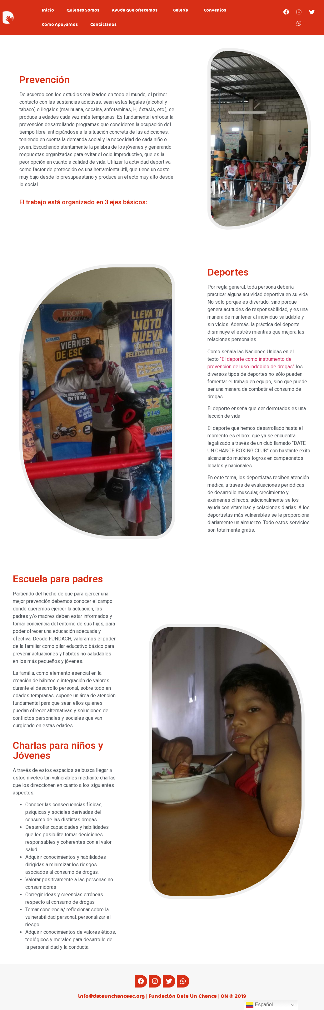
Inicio (48, 10)
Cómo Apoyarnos (60, 24)
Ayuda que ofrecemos (136, 10)
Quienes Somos (83, 10)
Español (259, 1005)
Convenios (215, 10)
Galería (182, 10)
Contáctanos (103, 24)
